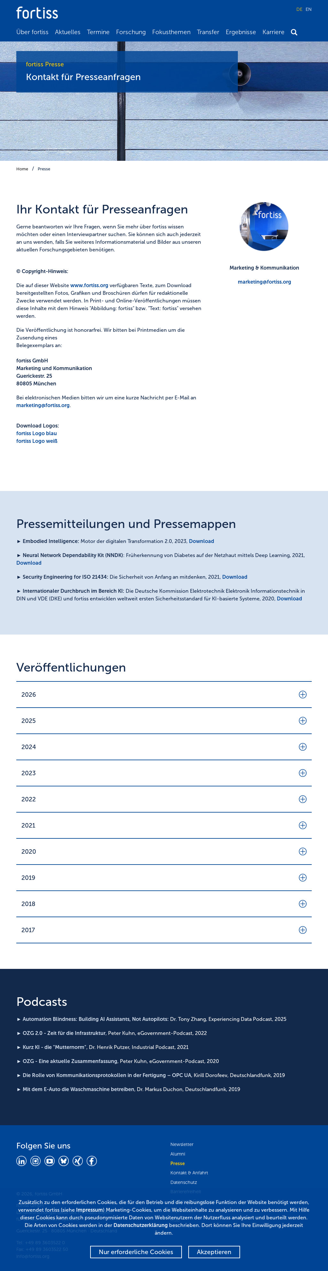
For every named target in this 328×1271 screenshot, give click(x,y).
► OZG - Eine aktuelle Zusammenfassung (66, 1061)
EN (309, 9)
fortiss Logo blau (36, 433)
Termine (98, 32)
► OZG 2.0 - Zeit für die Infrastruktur (60, 1033)
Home (22, 169)
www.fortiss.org (89, 285)
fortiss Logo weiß (37, 441)
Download (201, 541)
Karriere (273, 32)
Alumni (177, 1154)
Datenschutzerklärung (140, 1225)
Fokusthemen (171, 32)
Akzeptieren (214, 1252)
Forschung (131, 32)
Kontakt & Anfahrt (189, 1173)
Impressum (89, 1210)
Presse (44, 169)
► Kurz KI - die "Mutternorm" (51, 1047)
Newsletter (181, 1144)
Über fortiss (32, 32)
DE (299, 9)
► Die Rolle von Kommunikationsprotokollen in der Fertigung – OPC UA (103, 1075)
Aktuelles (68, 32)
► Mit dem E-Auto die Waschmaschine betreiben (75, 1089)
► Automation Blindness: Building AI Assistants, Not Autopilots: (92, 1019)
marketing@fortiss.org (43, 405)
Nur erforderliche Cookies (136, 1252)
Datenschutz (183, 1182)
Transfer (208, 32)
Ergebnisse (241, 32)
